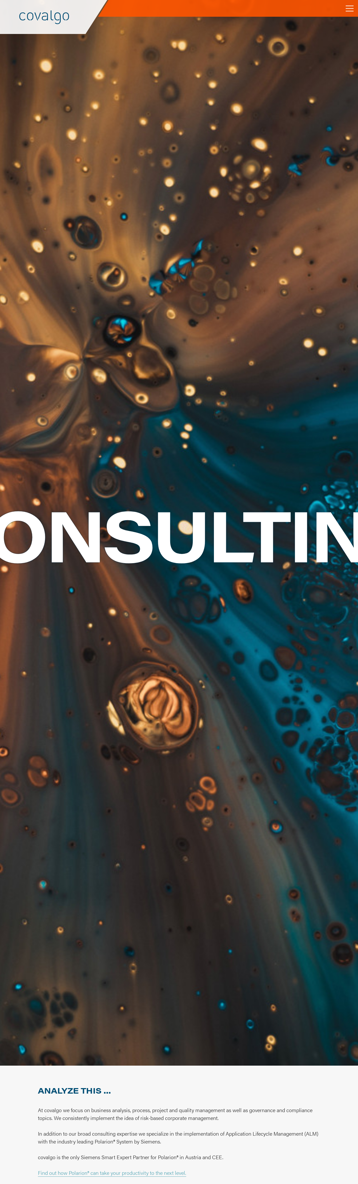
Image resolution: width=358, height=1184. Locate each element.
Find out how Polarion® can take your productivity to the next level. (112, 1172)
